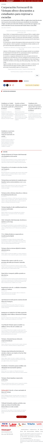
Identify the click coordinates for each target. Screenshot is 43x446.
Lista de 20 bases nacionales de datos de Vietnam (13, 391)
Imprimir (10, 85)
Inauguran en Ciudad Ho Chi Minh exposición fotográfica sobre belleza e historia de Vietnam (14, 313)
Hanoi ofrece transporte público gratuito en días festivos (13, 274)
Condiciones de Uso (33, 429)
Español (32, 0)
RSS (38, 429)
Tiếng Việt (21, 0)
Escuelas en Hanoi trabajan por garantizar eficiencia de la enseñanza (21, 105)
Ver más (5, 151)
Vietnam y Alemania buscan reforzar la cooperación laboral (11, 340)
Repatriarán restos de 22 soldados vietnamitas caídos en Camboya (13, 288)
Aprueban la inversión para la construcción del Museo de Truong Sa (14, 300)
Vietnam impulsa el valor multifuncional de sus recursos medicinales (14, 208)
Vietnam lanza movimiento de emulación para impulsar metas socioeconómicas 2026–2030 (13, 181)
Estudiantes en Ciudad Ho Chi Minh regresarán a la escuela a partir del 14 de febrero (8, 105)
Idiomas (21, 431)
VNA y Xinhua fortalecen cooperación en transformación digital (12, 235)
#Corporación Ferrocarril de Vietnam (10, 81)
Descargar (21, 416)
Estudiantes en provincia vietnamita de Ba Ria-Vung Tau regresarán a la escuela (7, 133)
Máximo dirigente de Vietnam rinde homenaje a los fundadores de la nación (13, 155)
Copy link (13, 85)
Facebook (4, 85)
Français (28, 0)
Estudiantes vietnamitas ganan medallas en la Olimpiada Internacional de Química (13, 366)
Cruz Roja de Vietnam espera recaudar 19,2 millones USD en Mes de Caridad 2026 (13, 325)
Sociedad (3, 4)
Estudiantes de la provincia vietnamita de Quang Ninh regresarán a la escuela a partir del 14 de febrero (35, 106)
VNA (25, 431)
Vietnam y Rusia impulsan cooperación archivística (12, 379)
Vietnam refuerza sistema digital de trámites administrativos (13, 249)
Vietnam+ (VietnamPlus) (10, 1)
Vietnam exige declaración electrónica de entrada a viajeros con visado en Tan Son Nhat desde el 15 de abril (13, 353)
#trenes (20, 81)
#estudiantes (26, 81)
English (25, 0)
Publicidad (37, 431)
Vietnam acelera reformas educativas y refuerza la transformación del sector (14, 194)
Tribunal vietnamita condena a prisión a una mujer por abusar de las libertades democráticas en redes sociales (13, 405)
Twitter (7, 85)
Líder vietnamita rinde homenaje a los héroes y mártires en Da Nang (14, 221)
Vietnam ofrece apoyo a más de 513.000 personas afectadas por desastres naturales (13, 261)
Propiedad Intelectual (24, 429)
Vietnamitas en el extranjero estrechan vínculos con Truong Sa (14, 168)
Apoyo (41, 429)
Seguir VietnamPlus (29, 85)
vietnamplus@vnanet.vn (27, 438)
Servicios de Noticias (30, 431)
